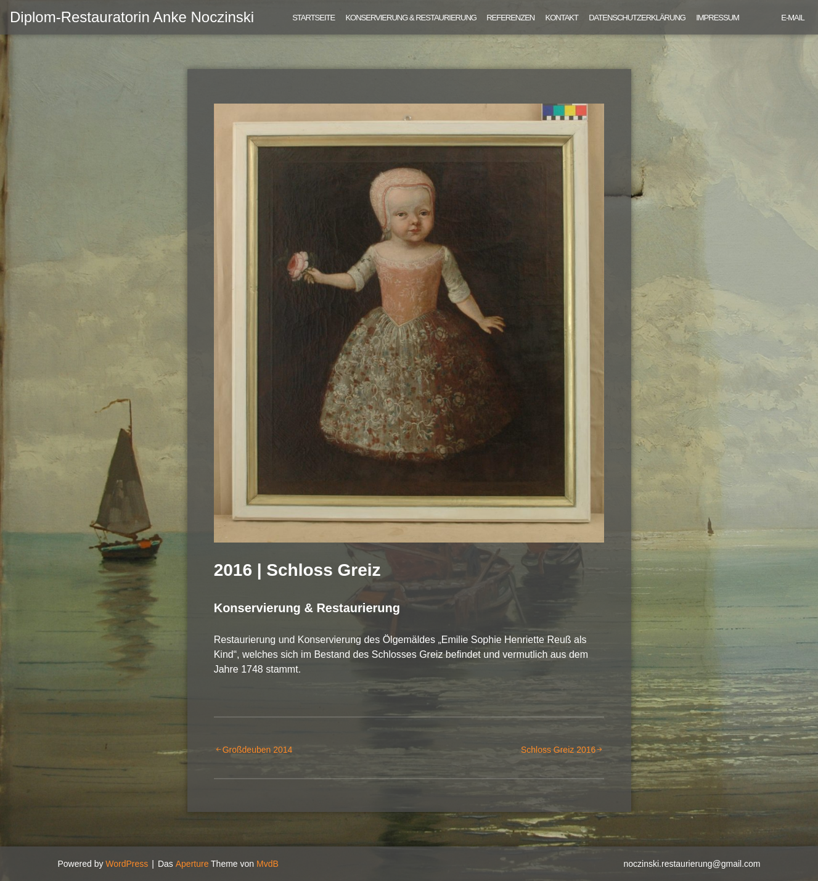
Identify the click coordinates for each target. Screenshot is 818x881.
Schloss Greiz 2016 (558, 750)
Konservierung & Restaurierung (410, 17)
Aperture (192, 864)
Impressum (717, 17)
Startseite (313, 17)
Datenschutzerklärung (637, 17)
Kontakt (562, 17)
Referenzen (510, 17)
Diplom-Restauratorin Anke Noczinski (132, 17)
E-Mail (792, 17)
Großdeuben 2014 (258, 750)
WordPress (126, 864)
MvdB (267, 864)
